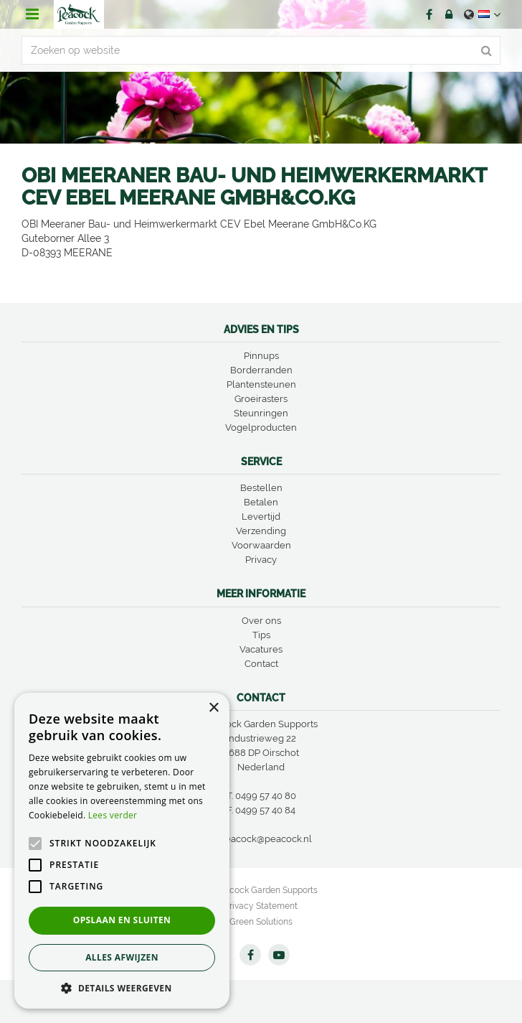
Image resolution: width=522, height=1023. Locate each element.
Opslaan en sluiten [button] (122, 920)
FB (429, 14)
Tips (261, 635)
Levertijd (261, 516)
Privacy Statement (261, 906)
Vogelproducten (261, 427)
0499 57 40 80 (265, 795)
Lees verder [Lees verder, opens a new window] (113, 815)
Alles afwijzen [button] (121, 957)
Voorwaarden (261, 545)
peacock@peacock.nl (265, 838)
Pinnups (261, 355)
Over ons (261, 620)
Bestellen (261, 487)
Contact (261, 663)
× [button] (213, 708)
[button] (122, 987)
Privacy (261, 559)
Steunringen (261, 413)
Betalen (261, 502)
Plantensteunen (261, 384)
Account (449, 14)
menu (32, 14)
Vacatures (261, 649)
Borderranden (261, 370)
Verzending (261, 530)
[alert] (121, 851)
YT (279, 955)
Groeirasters (261, 398)
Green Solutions (261, 922)
